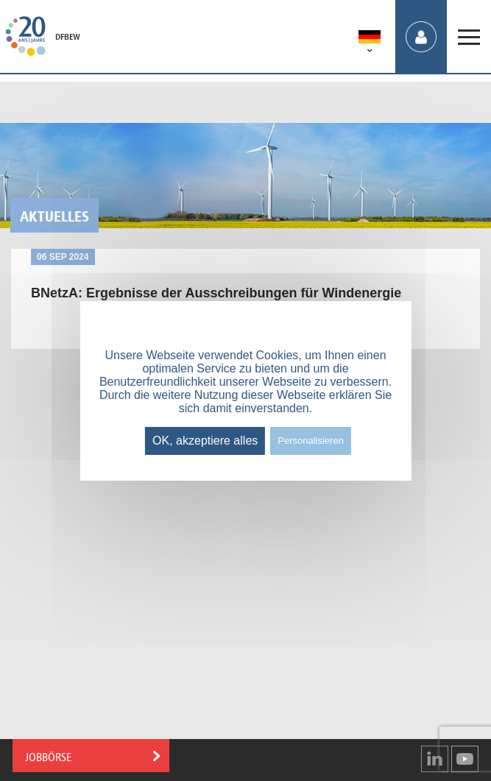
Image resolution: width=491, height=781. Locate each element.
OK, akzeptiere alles (205, 440)
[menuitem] (369, 39)
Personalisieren (311, 440)
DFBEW (67, 37)
